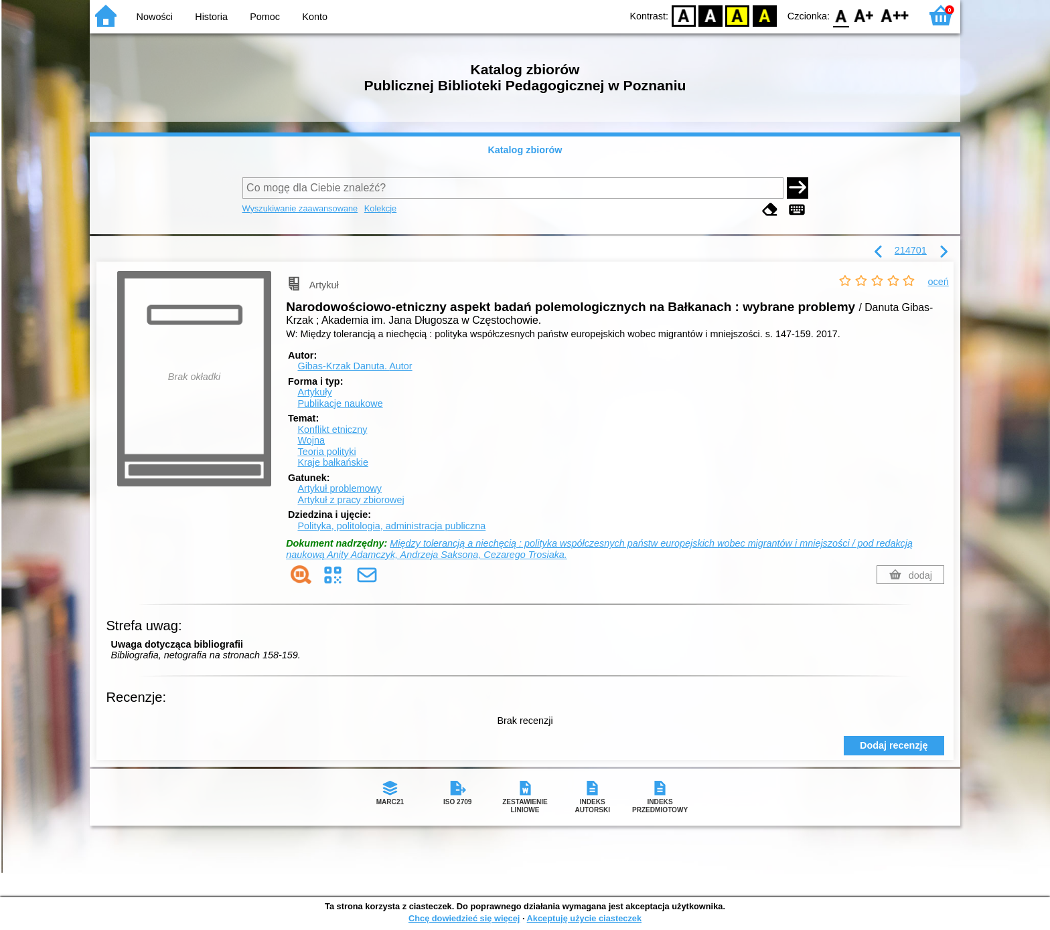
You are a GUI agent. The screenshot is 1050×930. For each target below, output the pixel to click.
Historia (211, 16)
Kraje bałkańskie (332, 462)
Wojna (311, 440)
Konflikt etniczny (332, 429)
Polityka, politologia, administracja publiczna (391, 526)
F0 (840, 15)
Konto (314, 16)
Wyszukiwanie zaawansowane (300, 208)
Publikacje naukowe (339, 403)
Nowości (155, 16)
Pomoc (265, 16)
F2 (895, 15)
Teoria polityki (326, 451)
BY (764, 15)
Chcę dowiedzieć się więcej (464, 918)
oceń (938, 281)
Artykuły (314, 392)
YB (738, 15)
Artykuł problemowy (339, 488)
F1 (864, 15)
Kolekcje (380, 208)
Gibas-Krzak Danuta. (354, 366)
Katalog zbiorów (524, 150)
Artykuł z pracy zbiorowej (350, 499)
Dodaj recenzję (894, 745)
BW (710, 15)
